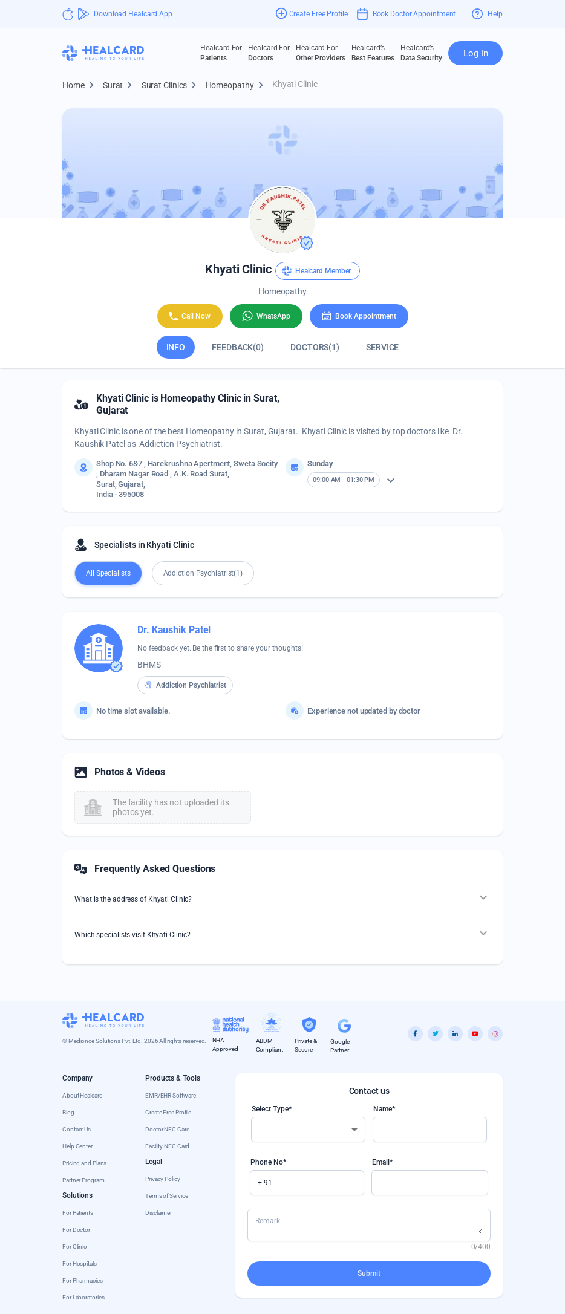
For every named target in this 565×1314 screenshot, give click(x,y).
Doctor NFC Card (167, 1129)
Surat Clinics (172, 86)
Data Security (421, 52)
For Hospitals (79, 1263)
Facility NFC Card (167, 1146)
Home (80, 86)
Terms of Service (166, 1195)
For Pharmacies (82, 1280)
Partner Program (83, 1180)
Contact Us (76, 1129)
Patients (221, 52)
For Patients (77, 1212)
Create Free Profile (168, 1112)
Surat (120, 86)
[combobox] (308, 1129)
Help (487, 14)
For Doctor (76, 1229)
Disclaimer (158, 1212)
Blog (68, 1112)
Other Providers (320, 52)
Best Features (373, 52)
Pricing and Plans (84, 1163)
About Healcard (82, 1095)
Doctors (269, 52)
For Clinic (74, 1246)
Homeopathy (237, 86)
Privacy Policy (162, 1179)
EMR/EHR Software (170, 1095)
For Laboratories (83, 1297)
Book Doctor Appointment (406, 14)
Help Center (77, 1146)
